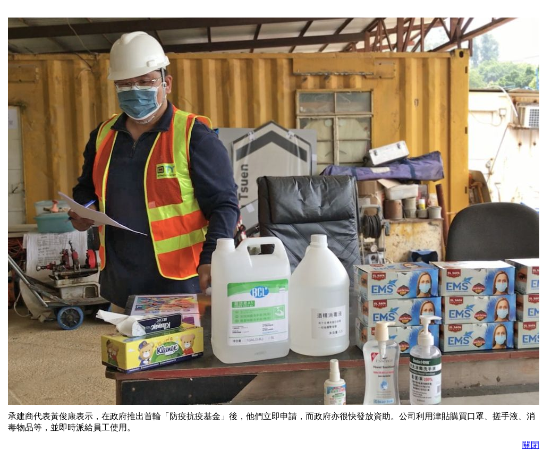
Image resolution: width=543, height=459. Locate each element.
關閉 (530, 444)
